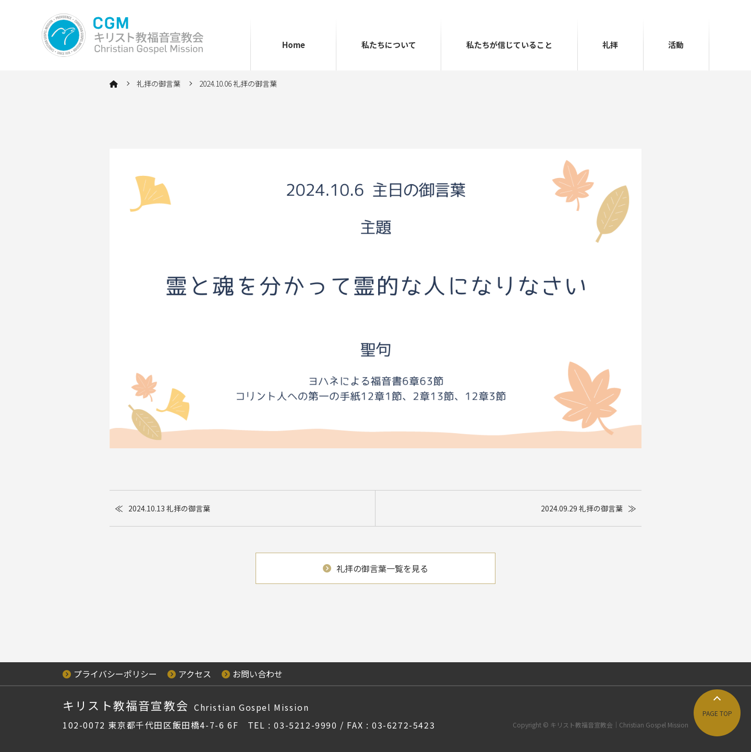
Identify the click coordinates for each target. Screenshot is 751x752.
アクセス (189, 673)
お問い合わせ (252, 673)
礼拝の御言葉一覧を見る (375, 568)
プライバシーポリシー (110, 673)
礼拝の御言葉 (158, 83)
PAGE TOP (717, 713)
